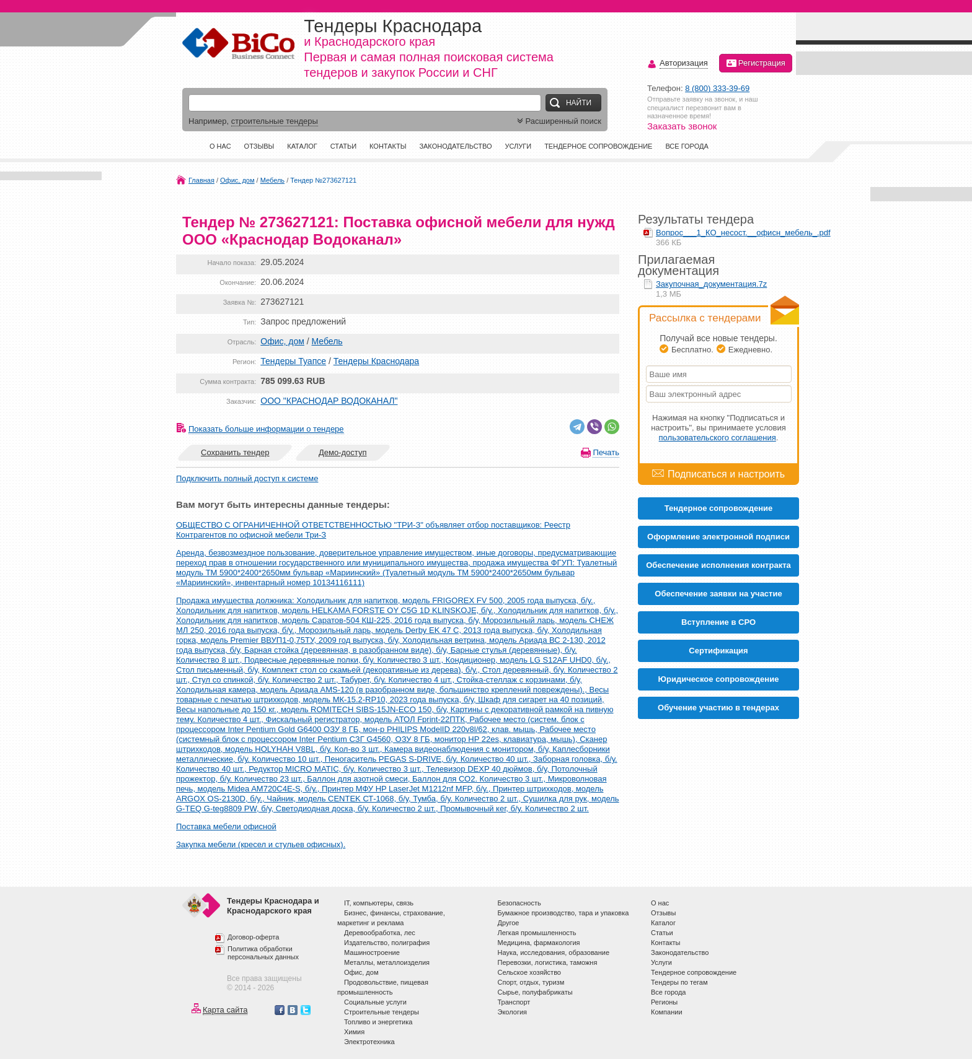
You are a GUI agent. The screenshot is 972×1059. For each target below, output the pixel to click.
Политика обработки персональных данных (263, 953)
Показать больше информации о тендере (266, 429)
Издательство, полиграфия (387, 942)
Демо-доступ (343, 452)
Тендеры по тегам (679, 982)
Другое (508, 922)
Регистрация (755, 63)
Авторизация (684, 63)
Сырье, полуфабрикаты (535, 992)
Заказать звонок (682, 126)
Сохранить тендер (235, 452)
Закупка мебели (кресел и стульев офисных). (260, 844)
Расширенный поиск (558, 121)
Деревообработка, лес (379, 932)
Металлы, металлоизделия (387, 962)
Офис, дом (237, 180)
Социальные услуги (375, 1002)
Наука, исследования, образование (554, 952)
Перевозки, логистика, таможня (548, 962)
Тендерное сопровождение (598, 146)
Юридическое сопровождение (718, 679)
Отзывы (259, 146)
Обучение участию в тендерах (718, 707)
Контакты (387, 146)
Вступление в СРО (718, 622)
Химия (354, 1031)
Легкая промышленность (537, 932)
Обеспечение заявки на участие (718, 593)
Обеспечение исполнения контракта (718, 565)
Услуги (518, 146)
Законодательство (455, 146)
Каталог (302, 146)
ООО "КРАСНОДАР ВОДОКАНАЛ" (328, 401)
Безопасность (519, 903)
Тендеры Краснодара (376, 361)
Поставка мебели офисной (226, 826)
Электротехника (369, 1041)
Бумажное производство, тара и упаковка (563, 913)
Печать (606, 452)
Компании (667, 1012)
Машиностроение (372, 952)
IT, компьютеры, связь (378, 903)
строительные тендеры (274, 121)
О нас (220, 146)
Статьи (343, 146)
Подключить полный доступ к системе (247, 478)
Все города (686, 146)
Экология (513, 1012)
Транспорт (514, 1002)
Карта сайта (225, 1009)
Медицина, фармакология (539, 942)
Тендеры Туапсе (293, 361)
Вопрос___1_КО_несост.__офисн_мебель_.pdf (743, 232)
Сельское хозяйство (529, 972)
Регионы (664, 1002)
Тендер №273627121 (323, 180)
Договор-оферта (253, 937)
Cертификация (718, 650)
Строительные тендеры (381, 1012)
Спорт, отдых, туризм (531, 982)
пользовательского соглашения (717, 437)
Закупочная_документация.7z (711, 284)
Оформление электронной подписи (718, 536)
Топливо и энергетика (378, 1022)
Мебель (272, 180)
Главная (201, 180)
